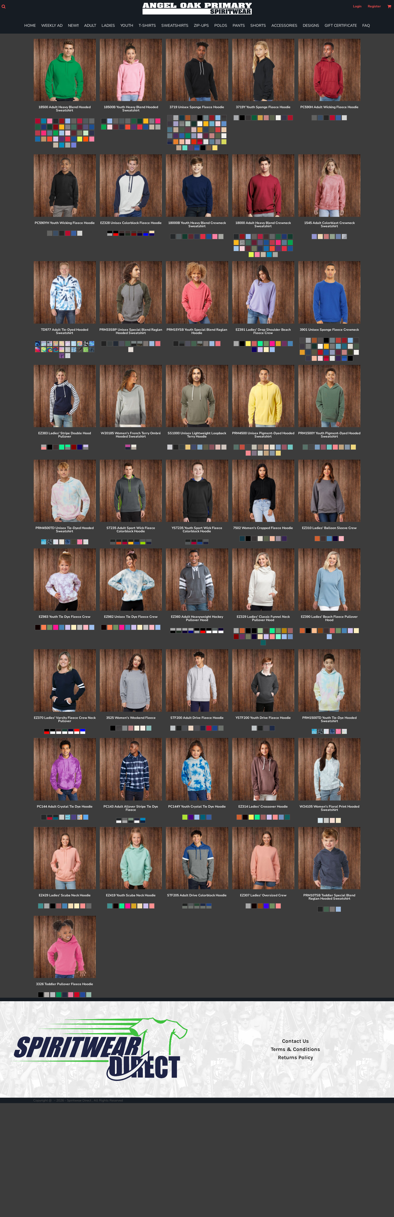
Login (357, 6)
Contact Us (295, 1041)
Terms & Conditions (295, 1049)
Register (374, 6)
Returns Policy (295, 1057)
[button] (3, 6)
